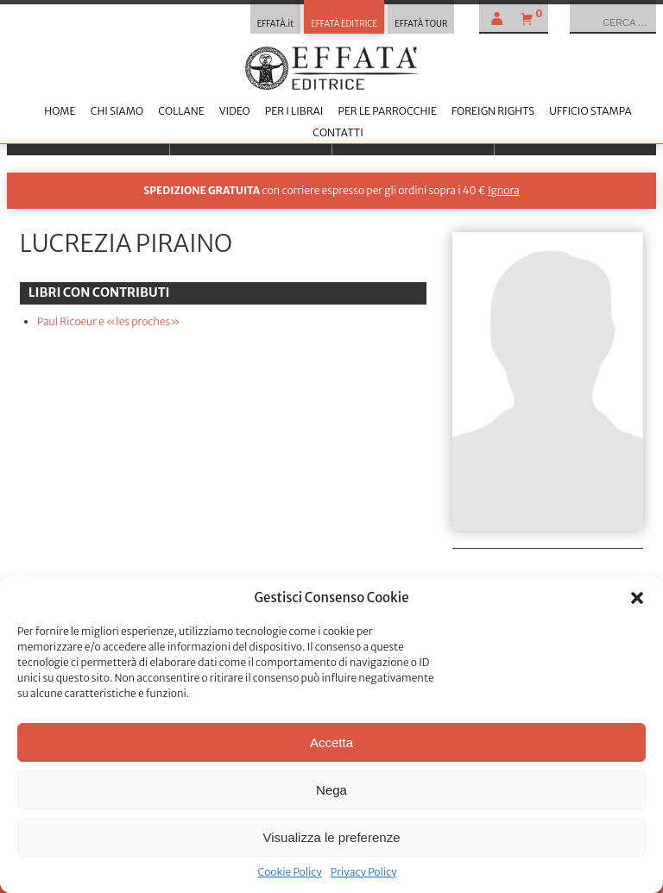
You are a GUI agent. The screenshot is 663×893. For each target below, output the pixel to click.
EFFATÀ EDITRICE (344, 24)
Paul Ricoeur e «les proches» (108, 321)
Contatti (338, 132)
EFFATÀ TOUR (421, 24)
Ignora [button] (504, 190)
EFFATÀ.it (275, 24)
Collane (181, 110)
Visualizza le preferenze (332, 837)
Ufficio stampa (590, 110)
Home (59, 110)
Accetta (331, 742)
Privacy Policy (364, 871)
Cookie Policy (289, 871)
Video (234, 110)
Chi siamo (117, 110)
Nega (331, 790)
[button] (637, 598)
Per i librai (294, 110)
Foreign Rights (492, 110)
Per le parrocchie (387, 110)
